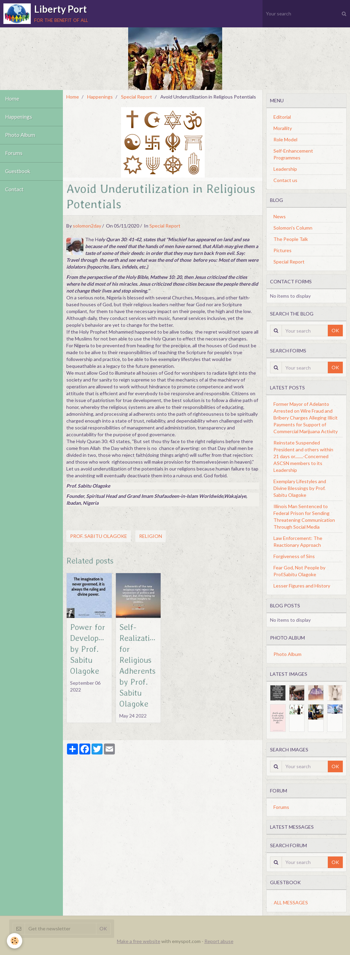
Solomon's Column (292, 228)
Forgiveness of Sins (294, 556)
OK (335, 330)
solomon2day (87, 226)
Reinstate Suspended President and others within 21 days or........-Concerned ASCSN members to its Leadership (303, 456)
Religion (150, 536)
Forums (14, 153)
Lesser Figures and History (301, 586)
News (279, 216)
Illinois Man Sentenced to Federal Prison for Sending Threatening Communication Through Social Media (304, 516)
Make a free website (138, 941)
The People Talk (290, 239)
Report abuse (218, 941)
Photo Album (20, 135)
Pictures (282, 250)
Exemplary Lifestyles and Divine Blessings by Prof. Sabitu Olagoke (299, 488)
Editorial (282, 117)
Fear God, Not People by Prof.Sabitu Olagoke (299, 571)
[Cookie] (14, 940)
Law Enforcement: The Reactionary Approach (297, 541)
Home (12, 99)
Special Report (136, 97)
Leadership (285, 169)
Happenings (18, 117)
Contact (14, 189)
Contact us (285, 180)
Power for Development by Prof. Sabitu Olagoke (93, 649)
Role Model (285, 139)
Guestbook (17, 171)
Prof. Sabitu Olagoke (98, 536)
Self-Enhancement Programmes (293, 154)
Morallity (282, 128)
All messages (291, 902)
